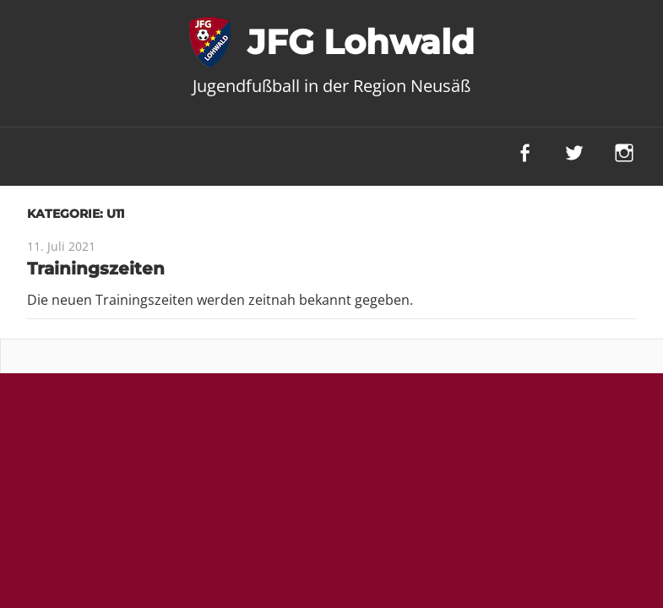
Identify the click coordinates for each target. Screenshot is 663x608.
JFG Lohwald (361, 41)
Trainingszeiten (96, 268)
